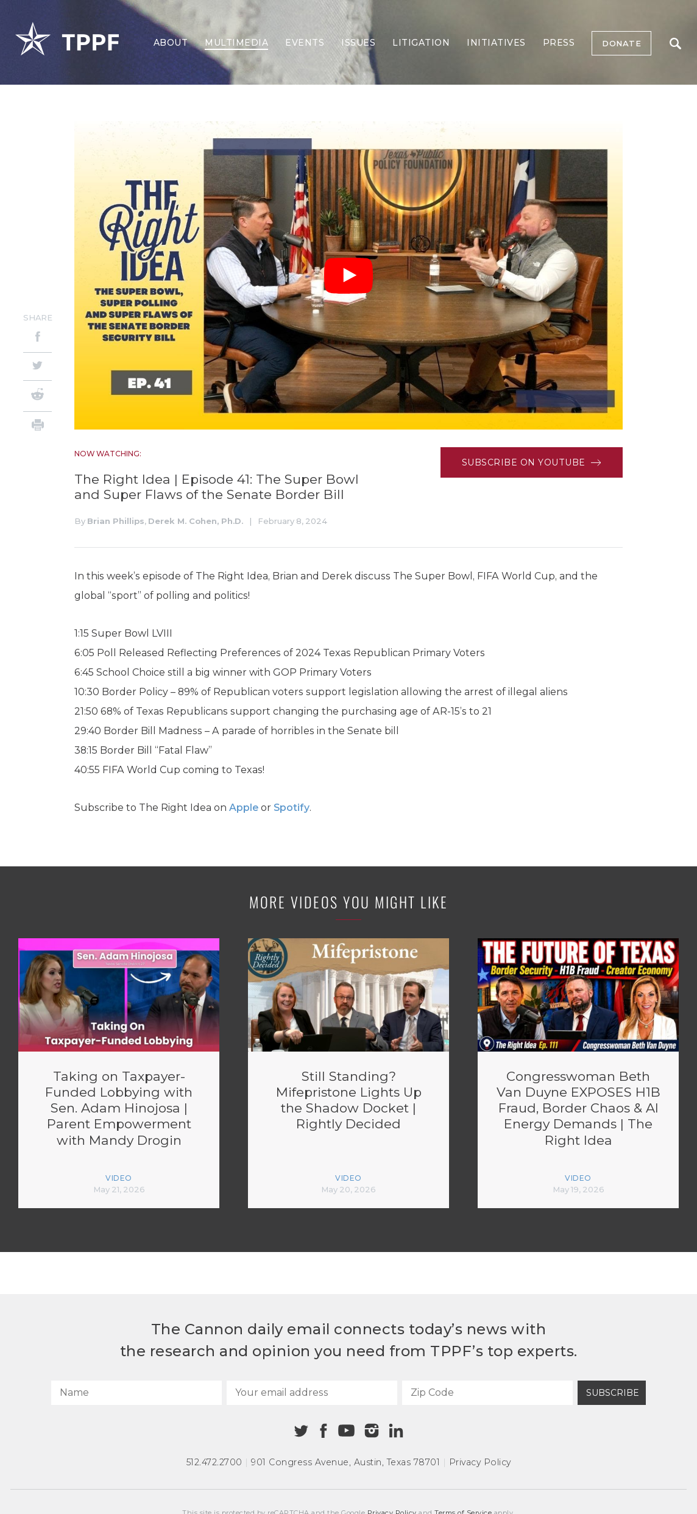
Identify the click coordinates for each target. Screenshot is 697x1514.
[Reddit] (37, 396)
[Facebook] (37, 338)
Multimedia (236, 42)
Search (675, 43)
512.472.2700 (214, 1462)
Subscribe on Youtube (531, 462)
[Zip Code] (487, 1393)
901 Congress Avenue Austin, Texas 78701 (345, 1462)
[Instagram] (372, 1430)
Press (559, 42)
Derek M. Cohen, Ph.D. (195, 521)
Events (304, 42)
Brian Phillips (115, 521)
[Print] (37, 427)
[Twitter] (37, 366)
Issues (358, 42)
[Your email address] (312, 1393)
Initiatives (496, 42)
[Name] (136, 1393)
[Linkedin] (396, 1430)
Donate (621, 43)
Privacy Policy (480, 1462)
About (171, 42)
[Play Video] (348, 276)
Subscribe (612, 1392)
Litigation (421, 42)
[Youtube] (346, 1431)
